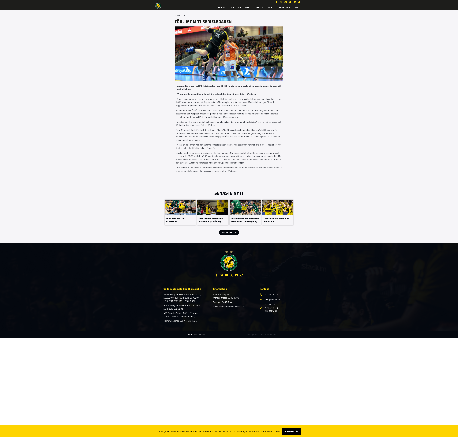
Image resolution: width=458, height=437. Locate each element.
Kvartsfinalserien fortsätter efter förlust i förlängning (245, 220)
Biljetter (235, 7)
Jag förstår (291, 431)
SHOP (270, 7)
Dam (248, 7)
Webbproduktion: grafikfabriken (262, 334)
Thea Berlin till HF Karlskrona (175, 220)
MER (297, 7)
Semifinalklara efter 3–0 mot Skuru (276, 220)
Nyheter (222, 7)
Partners (284, 7)
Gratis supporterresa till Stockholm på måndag (211, 220)
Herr (259, 7)
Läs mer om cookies (270, 431)
